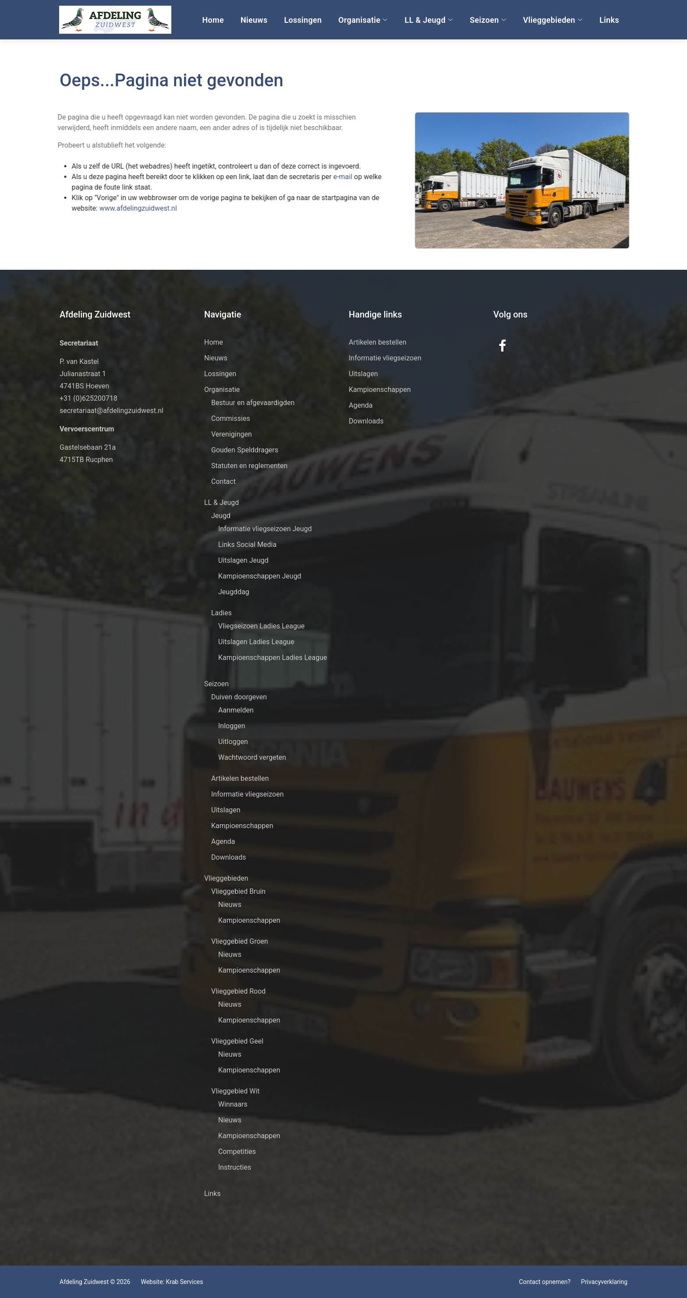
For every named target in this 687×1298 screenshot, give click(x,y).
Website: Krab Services (172, 1281)
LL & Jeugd (429, 20)
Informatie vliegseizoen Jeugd (265, 529)
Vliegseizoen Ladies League (261, 626)
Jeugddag (233, 592)
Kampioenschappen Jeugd (259, 576)
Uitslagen (226, 810)
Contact (223, 481)
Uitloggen (233, 741)
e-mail (322, 177)
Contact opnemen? (544, 1281)
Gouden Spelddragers (244, 450)
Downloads (228, 857)
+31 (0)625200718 (88, 398)
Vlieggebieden (553, 20)
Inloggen (231, 726)
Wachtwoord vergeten (252, 757)
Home (213, 20)
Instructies (234, 1167)
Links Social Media (247, 544)
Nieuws (254, 20)
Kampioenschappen (242, 826)
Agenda (223, 841)
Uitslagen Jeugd (243, 560)
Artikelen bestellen (240, 778)
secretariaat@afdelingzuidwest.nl (111, 410)
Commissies (230, 418)
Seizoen (488, 20)
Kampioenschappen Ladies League (272, 657)
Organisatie (363, 20)
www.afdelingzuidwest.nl (117, 208)
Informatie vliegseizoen (247, 794)
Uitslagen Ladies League (256, 642)
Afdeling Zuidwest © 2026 (95, 1281)
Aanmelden (236, 710)
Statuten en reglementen (249, 466)
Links (609, 20)
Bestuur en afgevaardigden (252, 403)
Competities (237, 1151)
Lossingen (303, 20)
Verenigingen (231, 434)
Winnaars (233, 1104)
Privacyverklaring (604, 1281)
